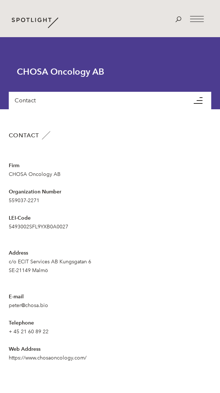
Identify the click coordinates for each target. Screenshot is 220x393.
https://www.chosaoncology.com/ (47, 358)
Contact (25, 100)
